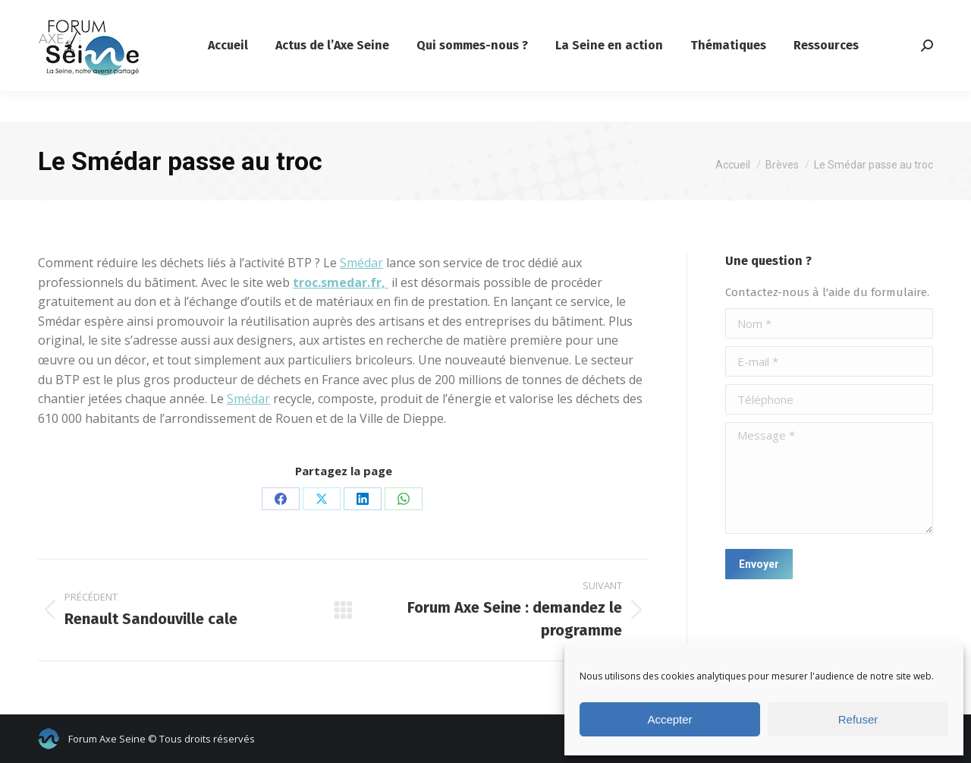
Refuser (858, 719)
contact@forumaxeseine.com (115, 15)
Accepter (669, 719)
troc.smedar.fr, (340, 282)
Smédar (361, 262)
